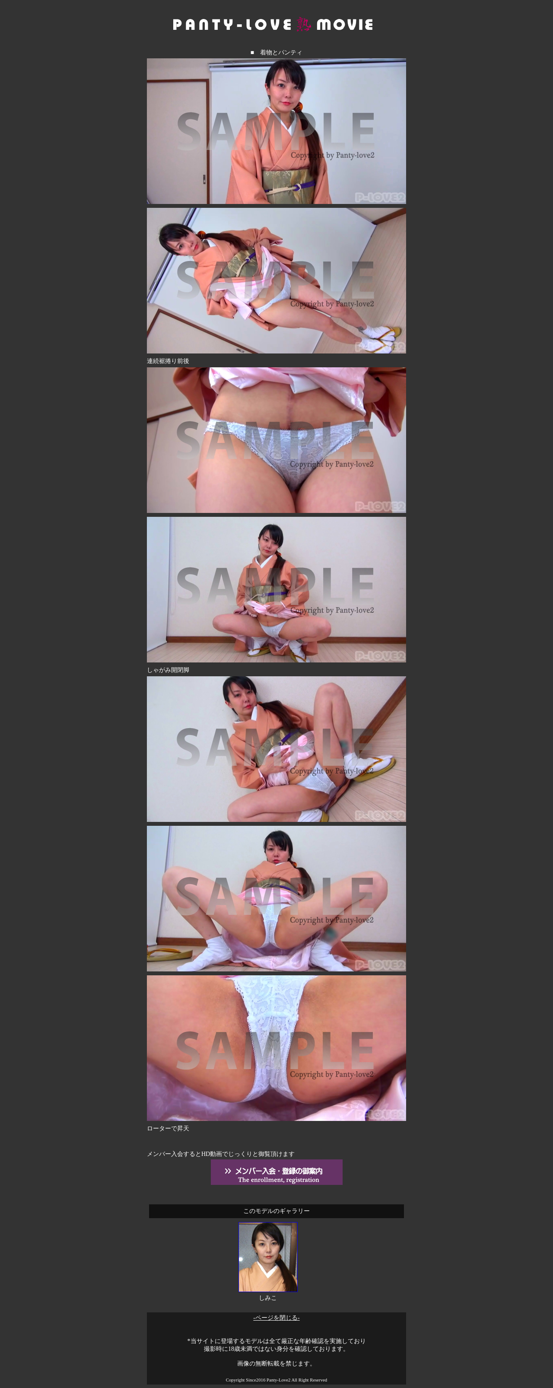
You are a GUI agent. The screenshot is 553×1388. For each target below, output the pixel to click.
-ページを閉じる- (276, 1318)
